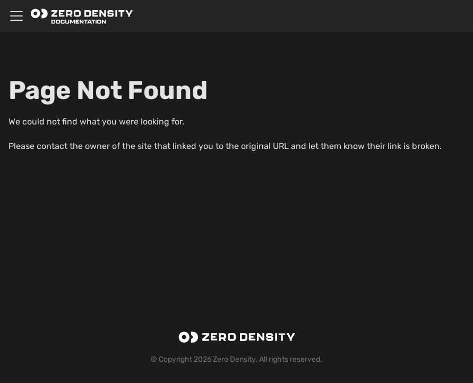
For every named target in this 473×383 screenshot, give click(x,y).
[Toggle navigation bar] (16, 16)
